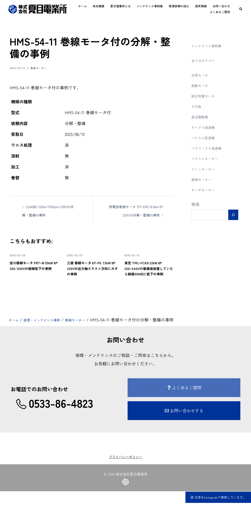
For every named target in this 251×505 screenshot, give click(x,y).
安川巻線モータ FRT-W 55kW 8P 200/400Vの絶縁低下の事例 (35, 276)
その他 (197, 106)
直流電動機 (201, 117)
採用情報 (201, 6)
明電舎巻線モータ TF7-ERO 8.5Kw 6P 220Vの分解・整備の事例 (135, 214)
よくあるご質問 (220, 12)
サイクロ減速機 (206, 127)
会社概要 (98, 6)
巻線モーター (45, 67)
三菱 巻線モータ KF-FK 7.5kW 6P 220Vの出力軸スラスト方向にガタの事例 (92, 278)
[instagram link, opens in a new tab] (125, 494)
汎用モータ (201, 75)
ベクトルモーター (208, 158)
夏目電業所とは (120, 6)
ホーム (82, 6)
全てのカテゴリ (206, 60)
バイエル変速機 (206, 137)
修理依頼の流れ (179, 6)
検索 (195, 204)
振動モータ (201, 85)
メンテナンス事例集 (150, 6)
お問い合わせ (221, 6)
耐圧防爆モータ (206, 96)
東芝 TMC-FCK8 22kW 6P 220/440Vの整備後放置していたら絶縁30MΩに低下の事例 (150, 278)
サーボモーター (206, 190)
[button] (241, 9)
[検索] (233, 215)
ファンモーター (206, 169)
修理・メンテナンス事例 (49, 334)
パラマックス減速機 (210, 148)
